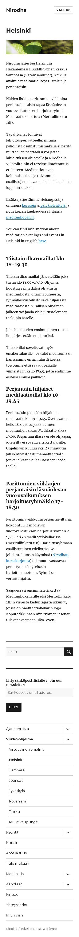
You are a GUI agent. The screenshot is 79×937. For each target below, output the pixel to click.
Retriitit (12, 832)
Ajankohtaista (17, 729)
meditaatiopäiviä (20, 217)
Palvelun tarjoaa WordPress (39, 929)
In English (14, 915)
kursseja (29, 205)
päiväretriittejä (53, 205)
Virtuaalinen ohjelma (26, 749)
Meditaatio (15, 874)
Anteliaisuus (16, 853)
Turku (14, 812)
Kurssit (11, 843)
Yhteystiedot (17, 905)
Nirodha (16, 10)
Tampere (17, 770)
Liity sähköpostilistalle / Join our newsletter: (34, 682)
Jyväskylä (17, 791)
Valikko (63, 10)
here (42, 241)
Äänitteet (14, 884)
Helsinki (16, 760)
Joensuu (16, 781)
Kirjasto (12, 895)
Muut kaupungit (23, 822)
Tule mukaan (17, 863)
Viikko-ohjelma (19, 739)
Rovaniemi (18, 801)
